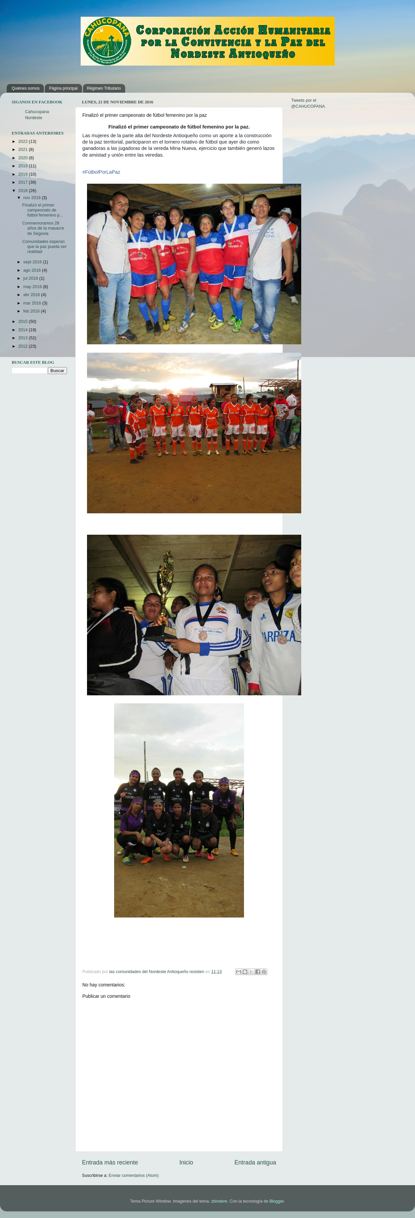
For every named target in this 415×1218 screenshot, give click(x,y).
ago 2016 (32, 270)
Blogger (276, 1201)
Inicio (186, 1162)
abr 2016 (32, 294)
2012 (23, 346)
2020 (23, 158)
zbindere (219, 1201)
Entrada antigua (255, 1162)
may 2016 (33, 286)
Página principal (63, 88)
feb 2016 (32, 311)
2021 (23, 149)
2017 (23, 182)
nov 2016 (32, 197)
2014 (23, 330)
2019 (23, 166)
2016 (23, 190)
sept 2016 (33, 262)
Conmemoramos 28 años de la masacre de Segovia (43, 228)
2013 (23, 338)
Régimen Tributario (104, 88)
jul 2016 (31, 278)
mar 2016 (33, 303)
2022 (23, 141)
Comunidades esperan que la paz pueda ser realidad (44, 246)
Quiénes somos (25, 88)
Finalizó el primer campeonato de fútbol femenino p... (42, 210)
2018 (23, 174)
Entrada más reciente (110, 1162)
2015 (23, 321)
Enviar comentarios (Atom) (134, 1175)
